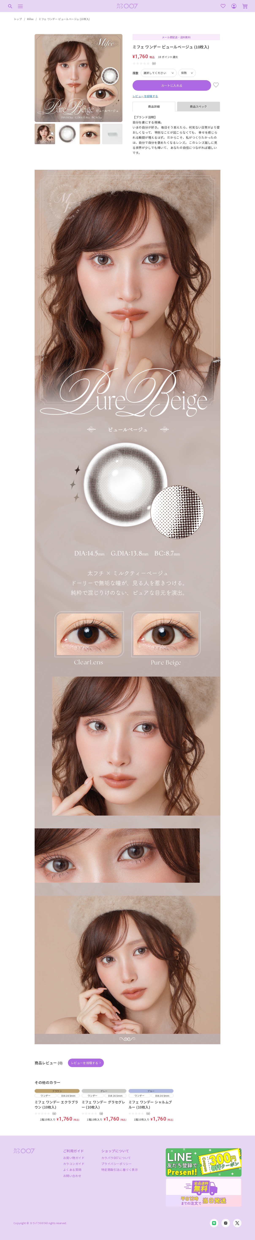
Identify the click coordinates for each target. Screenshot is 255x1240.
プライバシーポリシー (116, 1164)
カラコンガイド (73, 1164)
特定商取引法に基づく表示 (119, 1169)
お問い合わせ (72, 1176)
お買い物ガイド (73, 1158)
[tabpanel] (176, 135)
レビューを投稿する (145, 96)
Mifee (30, 19)
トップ (18, 19)
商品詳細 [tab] (154, 106)
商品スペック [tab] (198, 106)
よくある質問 (72, 1169)
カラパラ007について (116, 1158)
